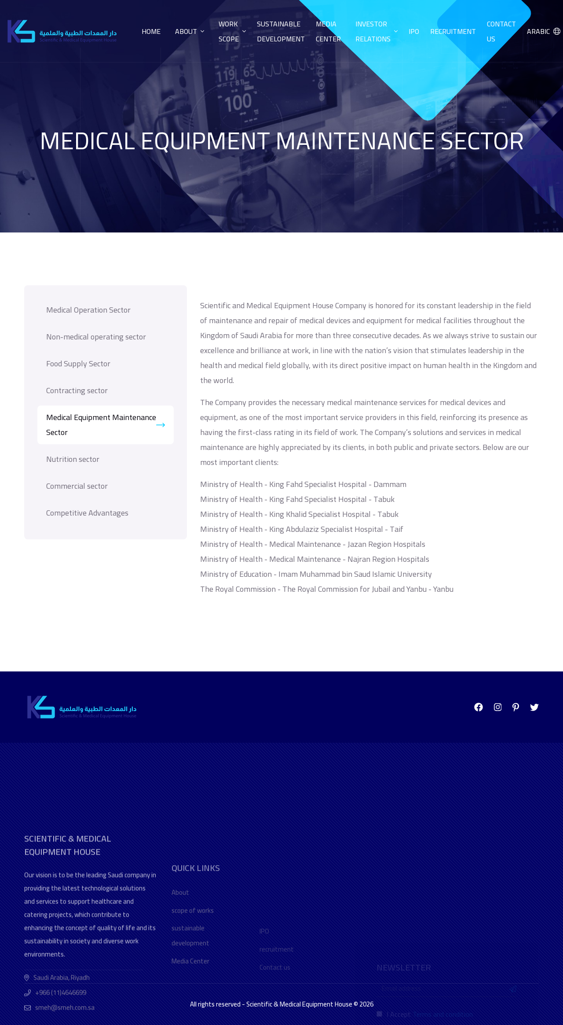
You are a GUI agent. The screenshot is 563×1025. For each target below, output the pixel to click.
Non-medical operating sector (96, 336)
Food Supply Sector (78, 363)
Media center (328, 31)
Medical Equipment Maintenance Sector (105, 424)
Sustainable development (281, 31)
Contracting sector (77, 390)
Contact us (501, 31)
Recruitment (453, 31)
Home (151, 31)
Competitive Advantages (87, 512)
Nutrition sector (72, 459)
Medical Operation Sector (88, 309)
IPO (414, 31)
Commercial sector (77, 486)
